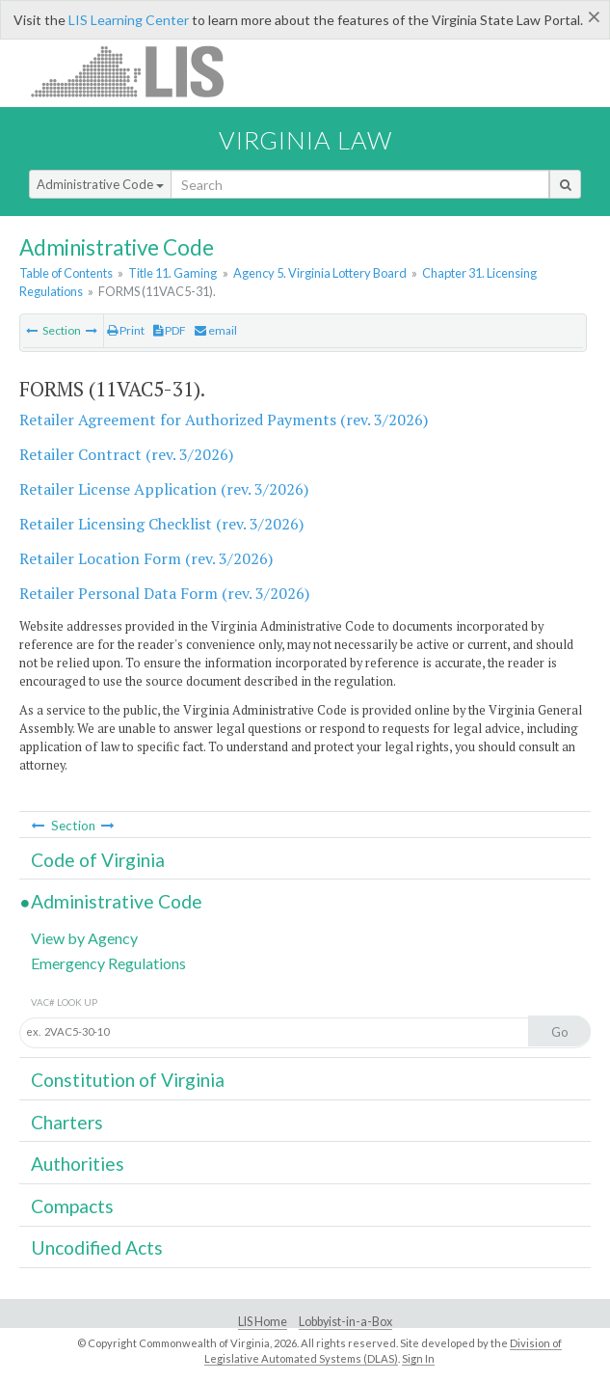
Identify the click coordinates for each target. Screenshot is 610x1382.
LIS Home (262, 1321)
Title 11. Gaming (172, 273)
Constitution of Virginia (128, 1080)
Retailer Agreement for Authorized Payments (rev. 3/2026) (223, 419)
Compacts (72, 1206)
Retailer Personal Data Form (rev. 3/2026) (164, 593)
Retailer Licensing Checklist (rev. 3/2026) (161, 523)
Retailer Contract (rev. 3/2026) (126, 454)
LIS (138, 70)
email (216, 330)
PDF (169, 330)
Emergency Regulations (108, 963)
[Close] (594, 16)
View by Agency (84, 938)
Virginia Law (305, 139)
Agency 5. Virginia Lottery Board (320, 273)
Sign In (418, 1358)
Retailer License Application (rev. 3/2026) (163, 489)
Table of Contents (66, 273)
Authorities (77, 1163)
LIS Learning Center (128, 20)
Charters (67, 1122)
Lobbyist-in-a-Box (345, 1321)
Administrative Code (100, 184)
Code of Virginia (98, 860)
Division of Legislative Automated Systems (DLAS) (383, 1351)
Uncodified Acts (97, 1247)
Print (126, 330)
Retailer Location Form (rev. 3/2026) (146, 558)
